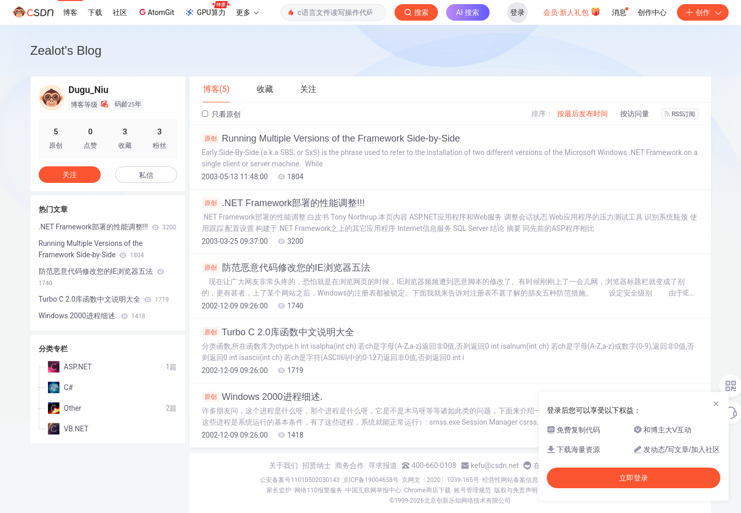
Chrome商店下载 (427, 490)
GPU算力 (206, 9)
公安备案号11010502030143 (299, 480)
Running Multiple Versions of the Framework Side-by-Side (331, 138)
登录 (517, 12)
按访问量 (634, 114)
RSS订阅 (680, 114)
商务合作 (349, 465)
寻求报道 (382, 465)
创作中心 (652, 12)
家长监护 (278, 490)
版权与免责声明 (516, 490)
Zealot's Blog (66, 50)
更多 (247, 12)
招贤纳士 (316, 465)
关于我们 (283, 465)
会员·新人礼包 (572, 11)
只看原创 (221, 114)
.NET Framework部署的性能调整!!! (283, 203)
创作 (703, 12)
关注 (69, 174)
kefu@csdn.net (495, 465)
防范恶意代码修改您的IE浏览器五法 (286, 267)
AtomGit (155, 12)
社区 (120, 12)
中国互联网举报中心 (373, 490)
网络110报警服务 (318, 490)
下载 (95, 12)
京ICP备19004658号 (371, 480)
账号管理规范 (472, 490)
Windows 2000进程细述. (262, 397)
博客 (70, 12)
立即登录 (633, 478)
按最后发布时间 (582, 114)
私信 (146, 175)
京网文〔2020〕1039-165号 (440, 480)
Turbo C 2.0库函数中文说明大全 (278, 332)
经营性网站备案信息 (510, 480)
